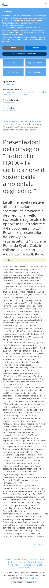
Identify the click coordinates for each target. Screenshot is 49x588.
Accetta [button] (36, 48)
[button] (46, 4)
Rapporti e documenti (19, 94)
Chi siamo (16, 559)
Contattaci (25, 567)
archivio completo (10, 84)
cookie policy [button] (19, 25)
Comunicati (22, 92)
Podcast (7, 94)
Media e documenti (20, 121)
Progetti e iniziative (36, 62)
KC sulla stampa (34, 92)
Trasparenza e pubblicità (30, 565)
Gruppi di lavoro (35, 72)
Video (43, 92)
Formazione (13, 72)
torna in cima (39, 544)
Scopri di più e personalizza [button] (24, 54)
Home (5, 121)
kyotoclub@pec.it (31, 578)
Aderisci (25, 559)
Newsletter (13, 565)
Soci (13, 62)
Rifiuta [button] (13, 48)
